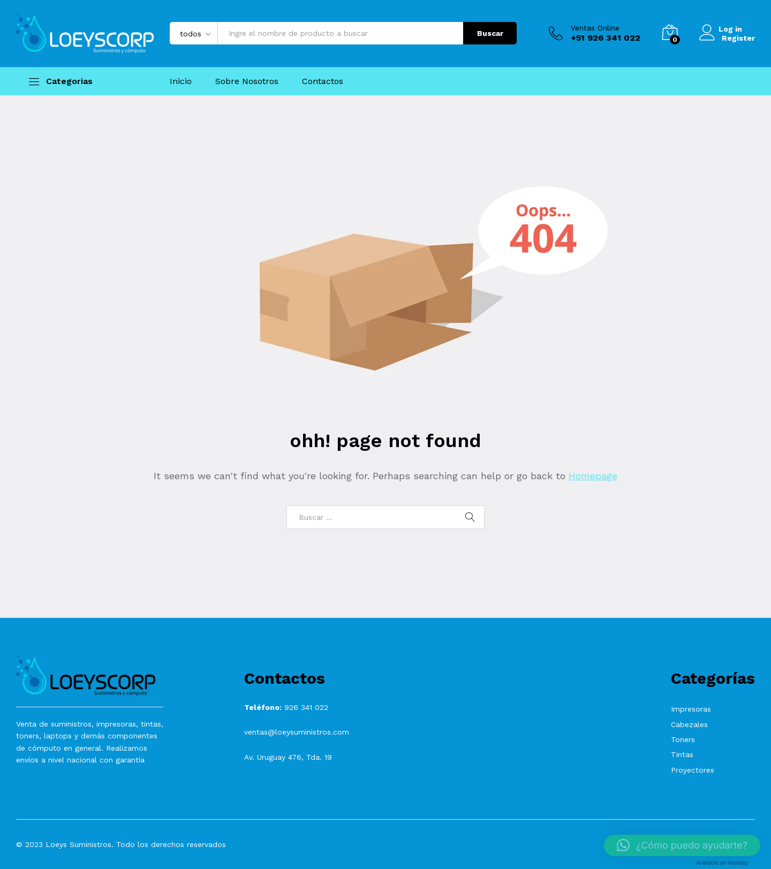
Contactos (322, 81)
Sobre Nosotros (246, 81)
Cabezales (689, 724)
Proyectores (692, 770)
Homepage (593, 475)
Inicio (181, 81)
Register (738, 37)
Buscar (490, 33)
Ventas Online (595, 28)
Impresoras (691, 709)
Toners (683, 739)
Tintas (682, 754)
